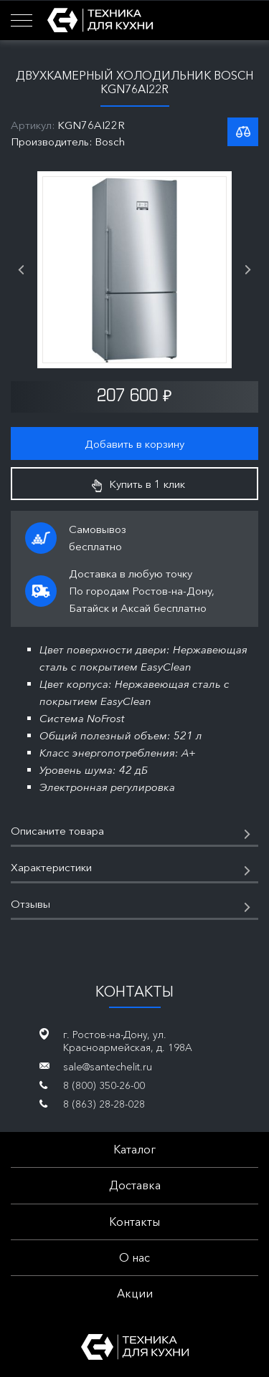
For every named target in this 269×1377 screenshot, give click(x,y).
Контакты (134, 1221)
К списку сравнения (242, 131)
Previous (21, 270)
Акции (135, 1293)
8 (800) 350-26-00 (104, 1085)
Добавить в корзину (134, 444)
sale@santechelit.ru (107, 1066)
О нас (134, 1257)
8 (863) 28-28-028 (104, 1104)
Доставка (135, 1185)
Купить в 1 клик (138, 484)
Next (248, 270)
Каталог (134, 1149)
